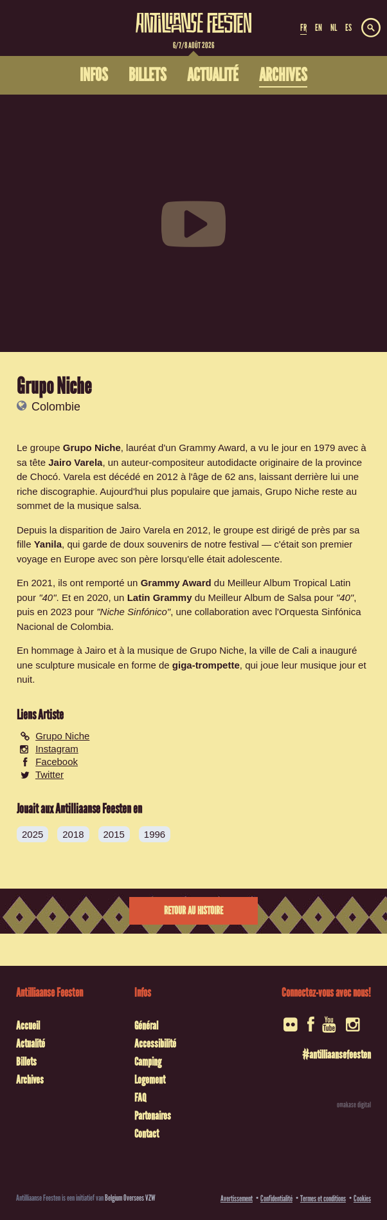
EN (318, 27)
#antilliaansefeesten (336, 1055)
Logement (149, 1080)
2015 (114, 834)
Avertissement (237, 1198)
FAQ (140, 1098)
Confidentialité (276, 1198)
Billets (26, 1062)
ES (348, 27)
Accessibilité (155, 1044)
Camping (147, 1062)
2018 (73, 834)
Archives (30, 1080)
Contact (146, 1134)
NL (333, 27)
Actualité (30, 1044)
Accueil (28, 1026)
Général (146, 1026)
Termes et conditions (323, 1198)
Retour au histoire (193, 911)
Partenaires (152, 1116)
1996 (154, 834)
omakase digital (354, 1104)
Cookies (362, 1198)
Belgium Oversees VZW (130, 1198)
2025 (32, 834)
